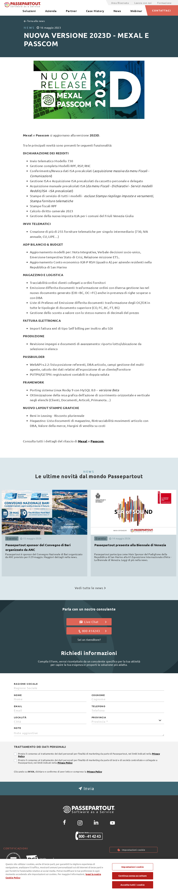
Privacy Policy (65, 762)
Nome (18, 695)
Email (18, 706)
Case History (95, 11)
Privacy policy (111, 860)
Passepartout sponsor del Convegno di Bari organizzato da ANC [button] (38, 547)
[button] (89, 788)
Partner (71, 11)
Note (17, 728)
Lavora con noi (143, 2)
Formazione (164, 2)
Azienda (51, 11)
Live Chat (93, 622)
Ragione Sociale (26, 683)
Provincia (99, 717)
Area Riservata (120, 2)
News (117, 11)
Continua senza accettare (132, 882)
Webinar (136, 11)
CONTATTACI (161, 10)
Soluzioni (29, 11)
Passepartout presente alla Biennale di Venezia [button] (130, 545)
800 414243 (92, 631)
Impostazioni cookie (133, 849)
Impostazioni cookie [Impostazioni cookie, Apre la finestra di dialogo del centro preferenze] (132, 873)
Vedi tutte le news (90, 588)
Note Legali (157, 860)
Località (20, 717)
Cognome (98, 695)
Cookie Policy (135, 860)
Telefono (98, 706)
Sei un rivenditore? (89, 639)
